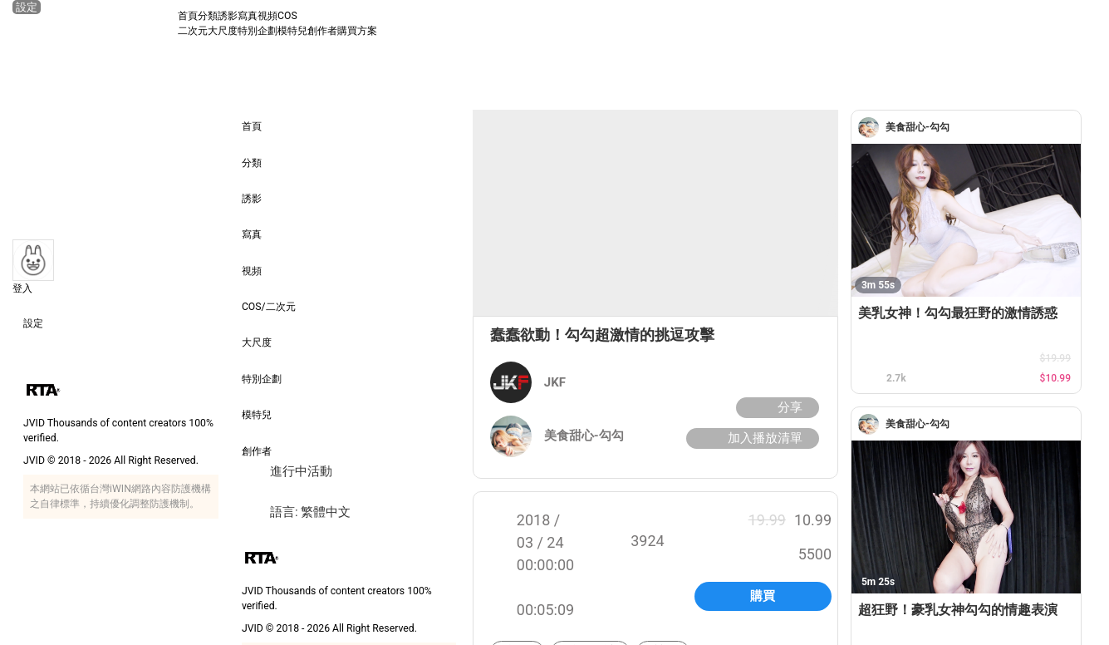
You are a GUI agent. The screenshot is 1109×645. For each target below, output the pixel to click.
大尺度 (223, 31)
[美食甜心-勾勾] (872, 127)
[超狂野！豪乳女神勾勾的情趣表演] (966, 517)
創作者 (322, 31)
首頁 (188, 16)
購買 (762, 595)
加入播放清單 (750, 438)
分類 (208, 16)
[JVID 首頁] (95, 23)
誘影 (228, 16)
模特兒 (292, 31)
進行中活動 (287, 471)
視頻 (267, 16)
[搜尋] (1081, 23)
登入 (22, 288)
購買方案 (357, 31)
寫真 (248, 16)
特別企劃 (257, 31)
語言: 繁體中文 (296, 512)
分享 (775, 407)
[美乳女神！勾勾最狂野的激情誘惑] (966, 220)
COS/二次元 (269, 295)
